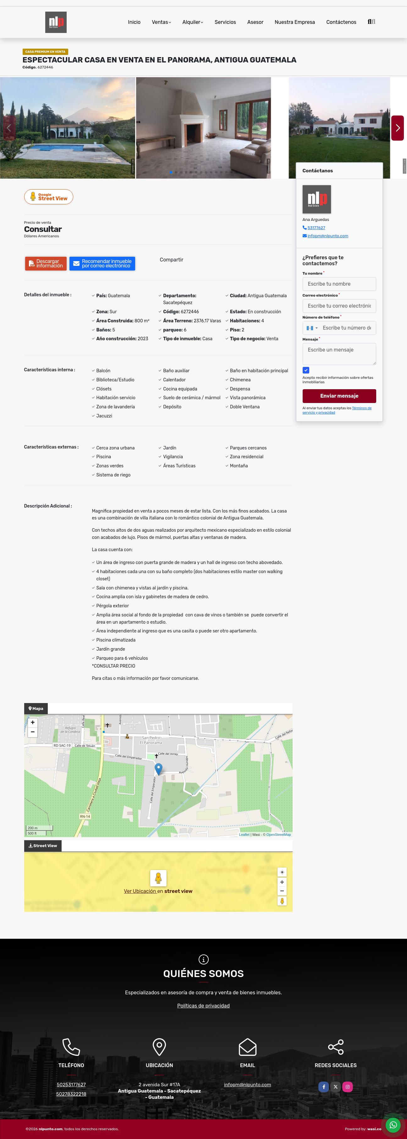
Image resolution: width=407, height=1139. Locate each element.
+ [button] (32, 723)
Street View (49, 196)
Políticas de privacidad (203, 1006)
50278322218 (71, 1094)
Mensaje (311, 339)
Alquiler (192, 22)
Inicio (134, 22)
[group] (67, 127)
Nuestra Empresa (295, 22)
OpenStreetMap (279, 834)
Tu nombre (314, 273)
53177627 (316, 227)
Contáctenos (341, 22)
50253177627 (71, 1085)
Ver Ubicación (140, 891)
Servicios (225, 22)
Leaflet (244, 834)
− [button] (32, 732)
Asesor (255, 22)
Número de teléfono (322, 317)
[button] (171, 172)
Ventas (160, 22)
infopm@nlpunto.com (328, 236)
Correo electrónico (321, 295)
